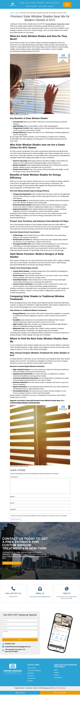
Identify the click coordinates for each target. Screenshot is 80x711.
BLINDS (28, 2)
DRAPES (33, 2)
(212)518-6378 (13, 597)
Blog (17, 13)
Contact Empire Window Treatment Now (25, 403)
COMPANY (50, 6)
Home (12, 13)
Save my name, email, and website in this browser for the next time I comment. (39, 515)
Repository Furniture (52, 2)
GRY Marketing (61, 688)
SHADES (22, 2)
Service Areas (42, 6)
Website (13, 509)
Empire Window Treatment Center (57, 24)
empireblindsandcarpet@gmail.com (40, 597)
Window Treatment (31, 6)
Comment (14, 477)
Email (12, 503)
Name (12, 496)
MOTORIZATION (41, 2)
